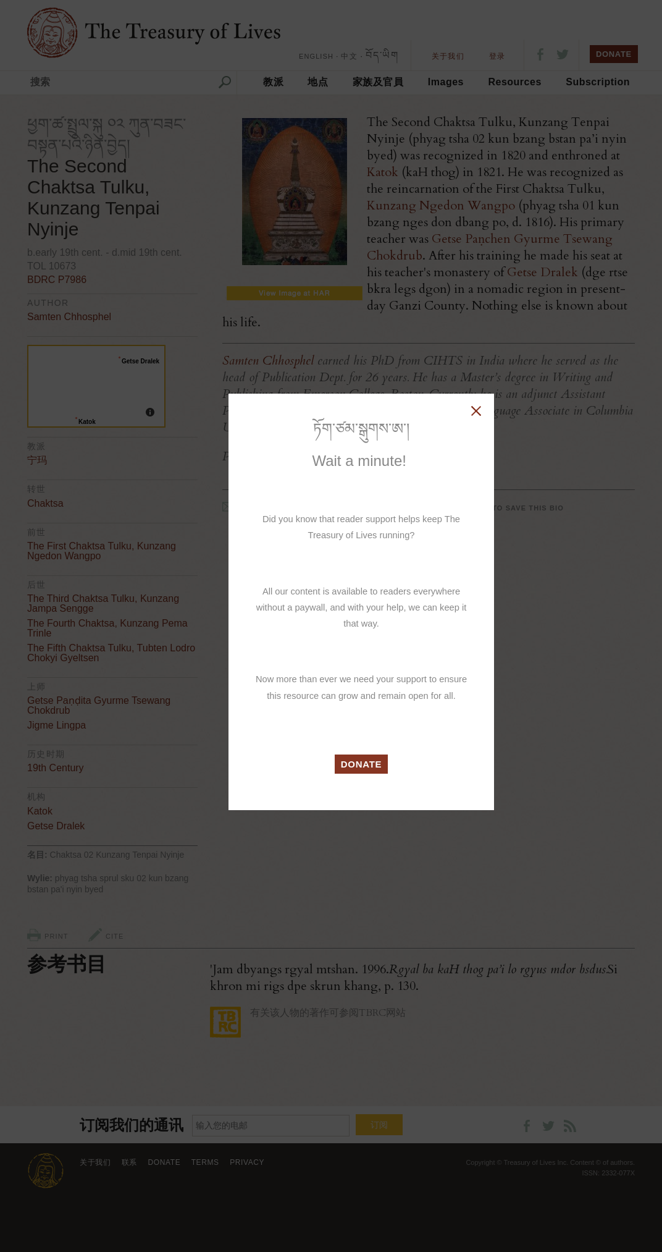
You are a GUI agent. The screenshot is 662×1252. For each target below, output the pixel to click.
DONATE (361, 764)
